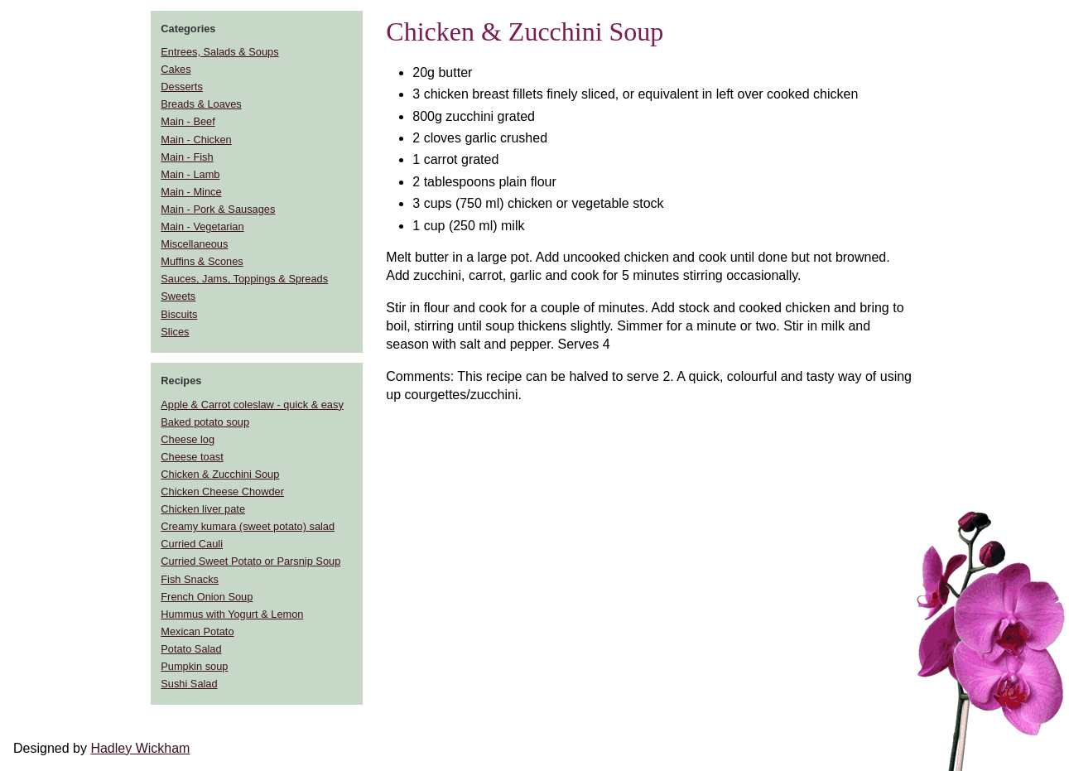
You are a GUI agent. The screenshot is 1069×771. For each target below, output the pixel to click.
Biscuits (179, 314)
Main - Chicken (196, 139)
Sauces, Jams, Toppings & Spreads (244, 278)
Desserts (182, 86)
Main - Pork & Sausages (218, 209)
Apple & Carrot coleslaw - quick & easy (252, 404)
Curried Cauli (192, 543)
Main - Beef (187, 121)
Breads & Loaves (201, 104)
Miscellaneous (194, 244)
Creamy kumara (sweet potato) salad (248, 526)
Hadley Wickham (140, 748)
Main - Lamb (190, 174)
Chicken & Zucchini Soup (220, 474)
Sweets (178, 296)
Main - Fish (187, 157)
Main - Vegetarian (202, 226)
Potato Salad (191, 649)
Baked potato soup (205, 422)
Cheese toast (192, 457)
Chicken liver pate (203, 509)
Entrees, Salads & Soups (219, 52)
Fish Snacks (190, 579)
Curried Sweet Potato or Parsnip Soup (250, 561)
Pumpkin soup (194, 666)
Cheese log (187, 439)
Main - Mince (191, 192)
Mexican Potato (197, 631)
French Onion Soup (207, 596)
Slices (175, 331)
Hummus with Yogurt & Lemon (232, 614)
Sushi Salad (189, 683)
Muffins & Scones (202, 261)
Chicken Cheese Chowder (222, 491)
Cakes (175, 69)
